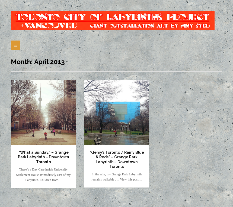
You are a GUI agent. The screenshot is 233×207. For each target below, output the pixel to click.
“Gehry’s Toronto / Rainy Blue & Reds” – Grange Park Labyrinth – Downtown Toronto (117, 159)
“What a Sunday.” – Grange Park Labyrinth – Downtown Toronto (43, 157)
